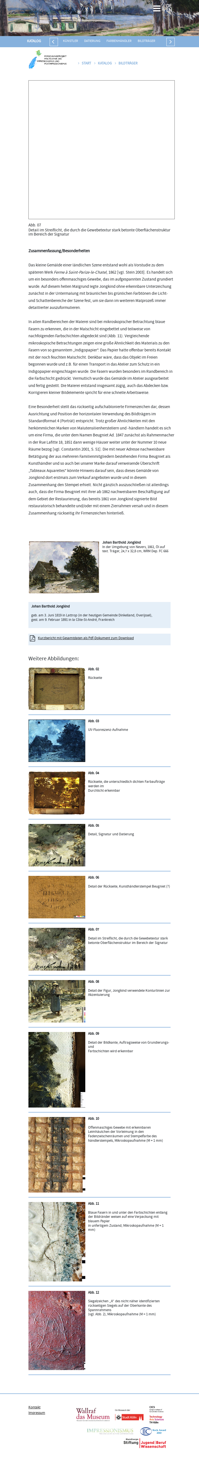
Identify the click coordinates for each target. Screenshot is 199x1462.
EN (169, 10)
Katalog (34, 41)
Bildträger (146, 41)
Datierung (92, 41)
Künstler (70, 41)
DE (169, 6)
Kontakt (34, 1407)
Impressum (36, 1413)
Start (84, 63)
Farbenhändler (119, 41)
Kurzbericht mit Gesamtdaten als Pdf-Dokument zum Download (86, 638)
